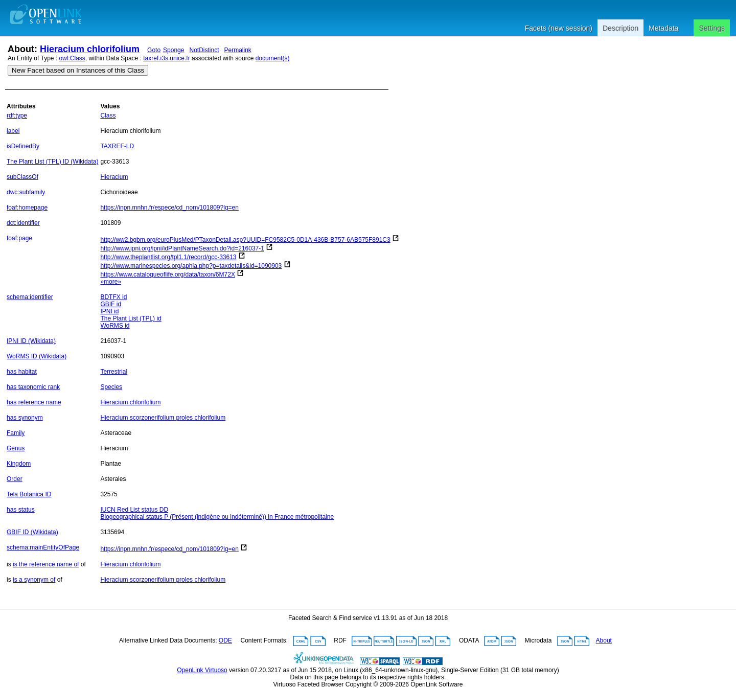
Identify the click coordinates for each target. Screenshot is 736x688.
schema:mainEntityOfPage (43, 547)
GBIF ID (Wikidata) (32, 532)
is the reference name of (46, 564)
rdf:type (17, 115)
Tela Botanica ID (29, 494)
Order (14, 479)
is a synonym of (34, 579)
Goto (153, 50)
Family (16, 433)
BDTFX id (113, 297)
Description (620, 28)
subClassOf (22, 176)
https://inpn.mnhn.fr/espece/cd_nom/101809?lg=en (169, 207)
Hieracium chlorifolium (90, 49)
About (604, 641)
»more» (110, 281)
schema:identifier (30, 297)
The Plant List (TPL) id (130, 318)
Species (111, 387)
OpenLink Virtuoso (202, 670)
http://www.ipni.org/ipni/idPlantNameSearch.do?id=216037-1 (182, 248)
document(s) (273, 58)
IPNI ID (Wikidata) (31, 341)
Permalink (237, 50)
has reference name (34, 402)
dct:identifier (23, 222)
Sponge (173, 50)
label (13, 130)
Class (108, 115)
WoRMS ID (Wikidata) (36, 356)
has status (21, 509)
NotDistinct (204, 50)
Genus (16, 448)
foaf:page (19, 238)
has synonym (25, 417)
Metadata (663, 28)
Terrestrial (113, 371)
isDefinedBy (23, 146)
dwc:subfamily (26, 192)
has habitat (22, 371)
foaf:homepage (27, 207)
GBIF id (110, 304)
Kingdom (19, 463)
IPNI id (109, 311)
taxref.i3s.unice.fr (166, 58)
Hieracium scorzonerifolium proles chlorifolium (162, 417)
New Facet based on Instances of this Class (78, 70)
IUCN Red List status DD (134, 509)
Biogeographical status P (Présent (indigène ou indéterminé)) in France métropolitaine (217, 516)
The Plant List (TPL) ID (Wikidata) (52, 161)
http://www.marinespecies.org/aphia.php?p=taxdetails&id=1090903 (191, 265)
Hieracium (114, 176)
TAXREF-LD (117, 146)
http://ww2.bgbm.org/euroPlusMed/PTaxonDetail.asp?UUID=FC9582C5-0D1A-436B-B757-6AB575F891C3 (245, 239)
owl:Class (72, 58)
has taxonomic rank (33, 387)
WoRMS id (114, 325)
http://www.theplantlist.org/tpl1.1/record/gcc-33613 (168, 257)
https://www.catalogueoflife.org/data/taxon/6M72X (167, 274)
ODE (225, 641)
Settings (712, 28)
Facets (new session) (558, 28)
